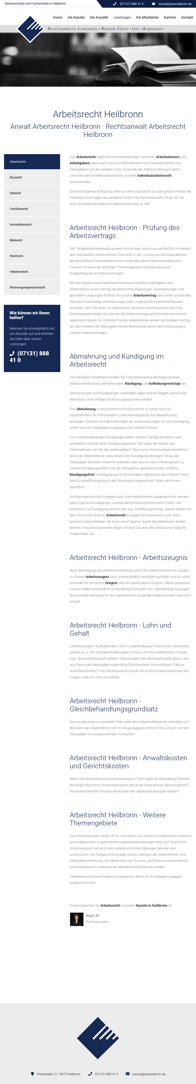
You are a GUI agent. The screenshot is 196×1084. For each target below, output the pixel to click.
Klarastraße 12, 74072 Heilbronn (59, 1074)
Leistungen (122, 17)
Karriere (170, 17)
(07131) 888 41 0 (106, 1074)
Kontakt (187, 17)
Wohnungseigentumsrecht (27, 287)
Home (57, 17)
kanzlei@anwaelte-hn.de (175, 4)
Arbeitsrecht (18, 162)
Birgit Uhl (92, 916)
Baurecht (16, 177)
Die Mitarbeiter (147, 17)
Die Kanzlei (76, 17)
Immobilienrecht (21, 224)
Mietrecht (16, 240)
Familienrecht (19, 209)
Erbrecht (15, 193)
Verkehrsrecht (19, 272)
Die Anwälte (99, 17)
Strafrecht (16, 256)
